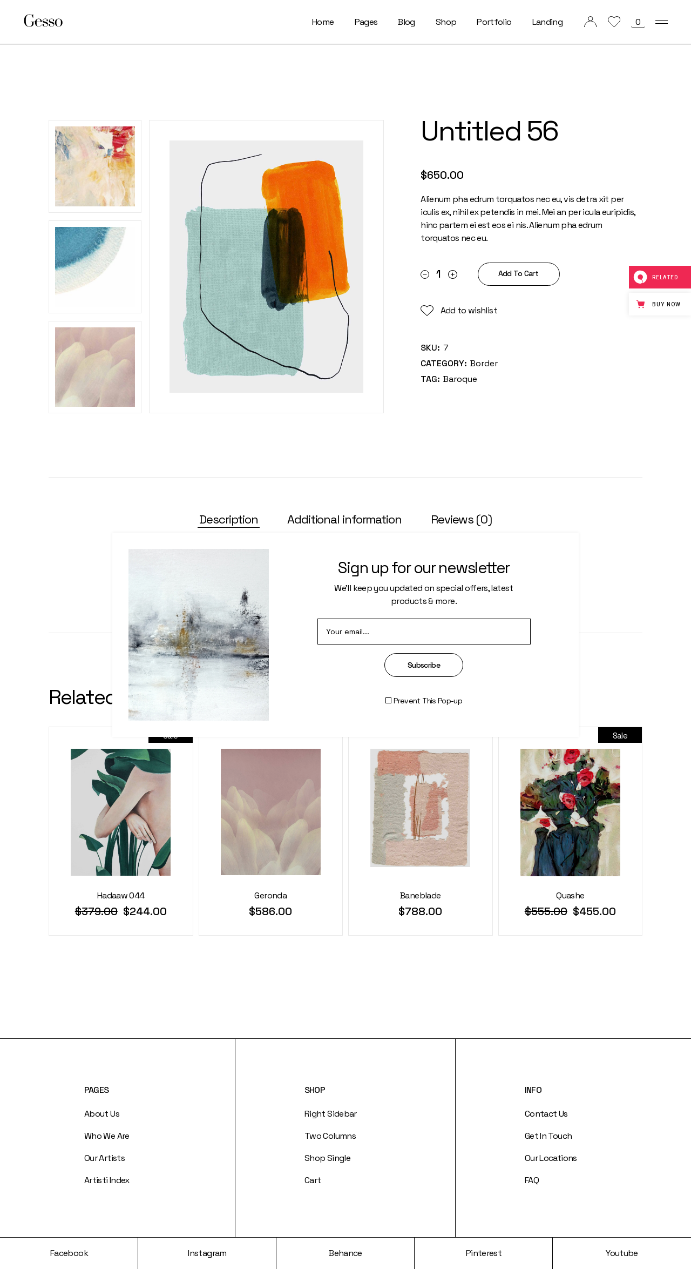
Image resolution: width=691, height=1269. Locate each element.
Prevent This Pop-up (428, 700)
